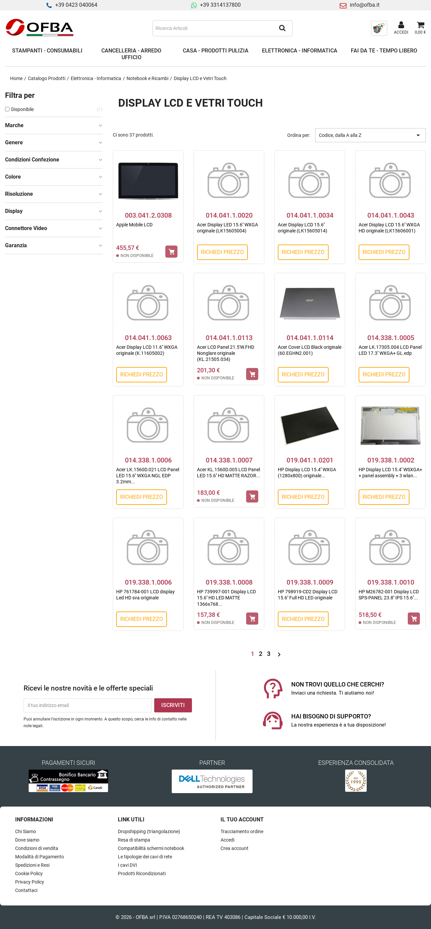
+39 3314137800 (220, 5)
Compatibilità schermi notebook (151, 848)
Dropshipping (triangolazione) (149, 831)
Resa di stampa (134, 840)
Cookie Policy (29, 873)
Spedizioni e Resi (32, 865)
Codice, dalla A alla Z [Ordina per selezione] (370, 135)
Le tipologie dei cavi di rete (145, 856)
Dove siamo (27, 840)
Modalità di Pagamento (39, 856)
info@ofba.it (364, 5)
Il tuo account (242, 819)
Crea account (234, 848)
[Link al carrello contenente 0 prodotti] (420, 28)
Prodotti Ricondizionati (142, 873)
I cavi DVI (127, 865)
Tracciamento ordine (242, 831)
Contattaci (26, 890)
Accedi (227, 840)
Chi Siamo (25, 831)
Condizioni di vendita (36, 848)
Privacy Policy (29, 882)
